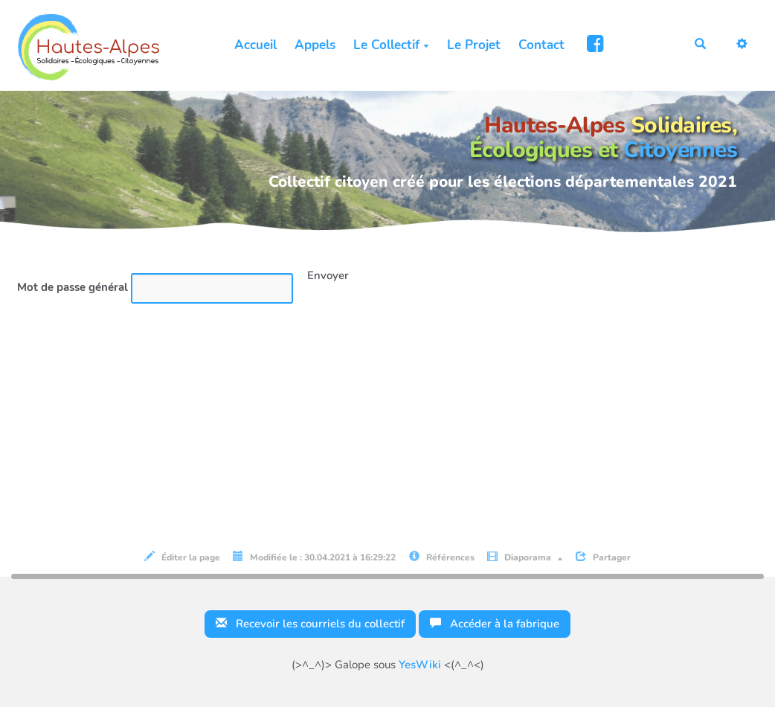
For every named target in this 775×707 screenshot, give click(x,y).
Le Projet (474, 45)
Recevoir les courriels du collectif (310, 623)
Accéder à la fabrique (494, 623)
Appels (315, 45)
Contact (541, 45)
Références (442, 557)
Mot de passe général (72, 287)
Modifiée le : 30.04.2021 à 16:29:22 (314, 557)
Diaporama (525, 557)
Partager (603, 557)
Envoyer (328, 275)
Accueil (255, 45)
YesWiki (420, 664)
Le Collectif (391, 45)
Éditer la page (182, 557)
